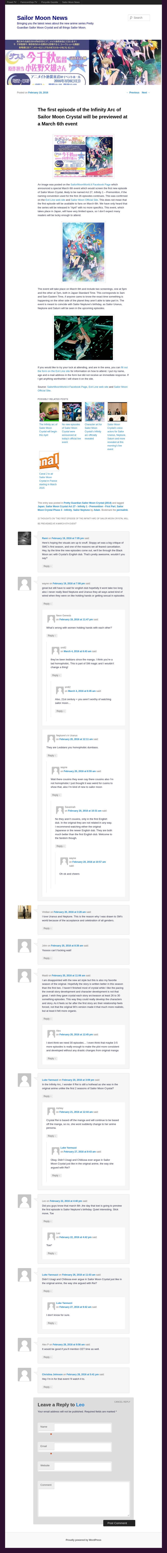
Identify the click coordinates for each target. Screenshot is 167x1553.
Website (45, 1465)
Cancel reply (122, 1402)
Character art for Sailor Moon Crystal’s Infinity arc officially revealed (93, 431)
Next (146, 92)
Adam (97, 510)
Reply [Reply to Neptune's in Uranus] (52, 755)
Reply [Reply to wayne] (47, 603)
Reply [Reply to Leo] (47, 1221)
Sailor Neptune (81, 510)
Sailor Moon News (71, 2)
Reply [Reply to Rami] (47, 566)
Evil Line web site (55, 199)
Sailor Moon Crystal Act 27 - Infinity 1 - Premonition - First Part (81, 506)
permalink (122, 510)
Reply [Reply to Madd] (47, 1018)
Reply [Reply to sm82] (56, 675)
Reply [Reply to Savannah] (60, 846)
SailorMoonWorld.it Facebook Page (91, 184)
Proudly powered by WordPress (83, 1540)
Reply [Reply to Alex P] (47, 1357)
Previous (132, 92)
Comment (45, 1484)
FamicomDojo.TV (29, 2)
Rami (45, 538)
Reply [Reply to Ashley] (52, 1136)
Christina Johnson (52, 1374)
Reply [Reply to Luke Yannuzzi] (47, 1096)
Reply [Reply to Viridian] (47, 928)
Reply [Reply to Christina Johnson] (47, 1387)
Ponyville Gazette (49, 2)
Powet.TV (11, 2)
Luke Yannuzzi (50, 1080)
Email (46, 1447)
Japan (41, 506)
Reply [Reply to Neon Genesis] (52, 635)
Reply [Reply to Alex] (52, 1058)
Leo (80, 1404)
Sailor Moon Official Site (84, 199)
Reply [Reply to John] (47, 958)
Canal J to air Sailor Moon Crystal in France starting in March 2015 (48, 480)
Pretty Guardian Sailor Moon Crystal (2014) (88, 503)
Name (46, 1428)
